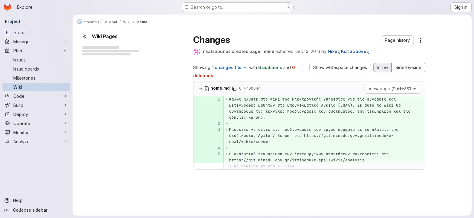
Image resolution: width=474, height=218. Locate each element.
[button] (397, 40)
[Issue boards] (36, 68)
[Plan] (36, 50)
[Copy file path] (234, 88)
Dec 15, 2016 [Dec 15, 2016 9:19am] (307, 51)
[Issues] (36, 59)
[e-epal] (36, 32)
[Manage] (36, 41)
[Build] (36, 105)
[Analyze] (36, 141)
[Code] (36, 96)
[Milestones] (36, 78)
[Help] (36, 200)
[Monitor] (36, 132)
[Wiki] (36, 87)
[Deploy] (36, 114)
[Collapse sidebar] (36, 210)
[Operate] (36, 123)
